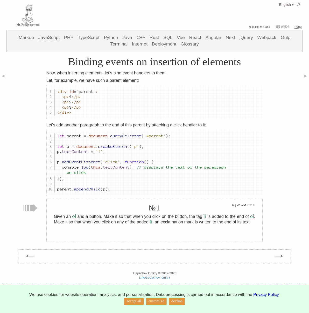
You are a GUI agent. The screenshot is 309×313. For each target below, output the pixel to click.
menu (298, 26)
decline (177, 301)
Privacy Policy (266, 294)
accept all (133, 301)
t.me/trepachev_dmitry (154, 277)
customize (156, 301)
